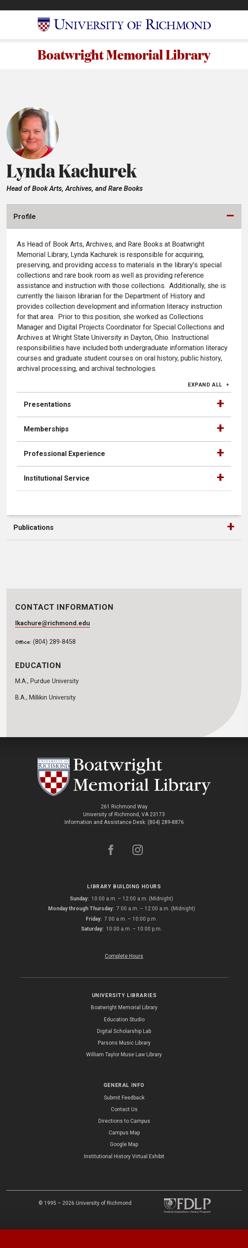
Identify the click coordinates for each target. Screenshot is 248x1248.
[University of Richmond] (124, 24)
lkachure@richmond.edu (52, 624)
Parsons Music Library (124, 1044)
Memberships (46, 430)
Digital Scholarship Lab (124, 1032)
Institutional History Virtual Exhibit (124, 1158)
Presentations (47, 406)
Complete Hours (124, 957)
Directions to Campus (124, 1122)
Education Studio (124, 1021)
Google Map (124, 1146)
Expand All (205, 386)
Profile (24, 218)
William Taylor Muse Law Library (124, 1056)
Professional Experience (64, 455)
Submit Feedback (124, 1099)
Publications (33, 529)
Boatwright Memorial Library (124, 54)
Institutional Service (57, 479)
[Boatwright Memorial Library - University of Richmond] (124, 778)
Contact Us (124, 1111)
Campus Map (124, 1134)
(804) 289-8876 (166, 823)
